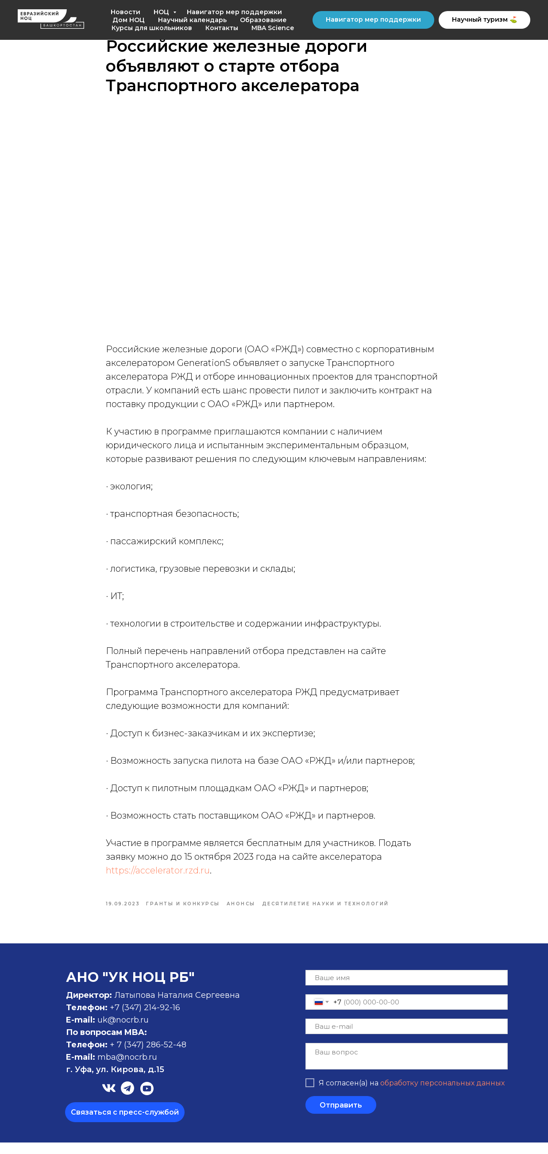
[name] (406, 989)
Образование (263, 20)
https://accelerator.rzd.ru (158, 876)
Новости (125, 12)
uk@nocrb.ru (123, 1031)
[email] (406, 1038)
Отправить (341, 1116)
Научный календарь (192, 20)
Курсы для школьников (152, 28)
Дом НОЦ (128, 20)
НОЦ (162, 12)
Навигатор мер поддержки (234, 12)
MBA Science (272, 28)
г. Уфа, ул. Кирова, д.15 (115, 1081)
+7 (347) (127, 1019)
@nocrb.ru (136, 1068)
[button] (125, 1124)
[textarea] (406, 1067)
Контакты (221, 28)
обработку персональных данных (442, 1094)
